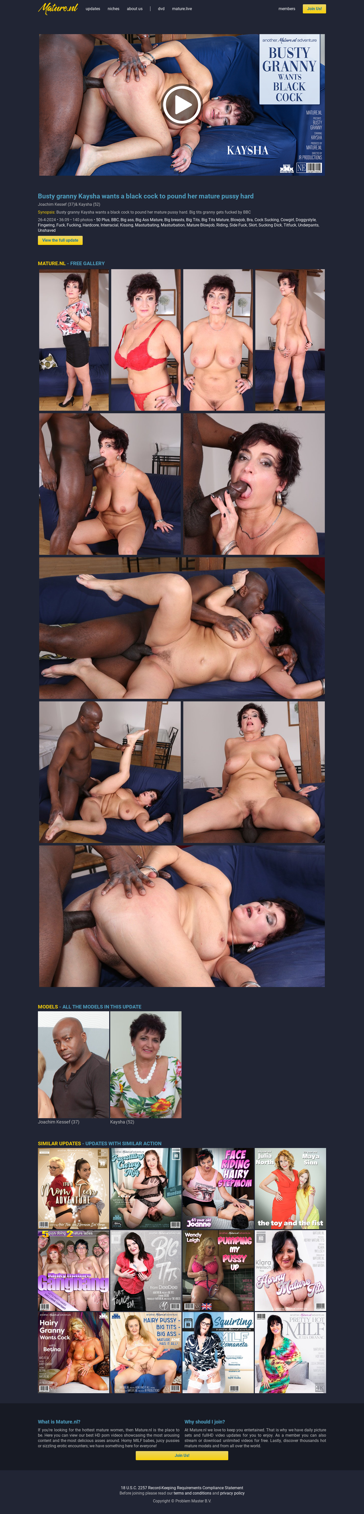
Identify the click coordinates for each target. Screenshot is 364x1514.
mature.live (182, 8)
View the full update (60, 240)
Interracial (109, 225)
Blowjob (238, 219)
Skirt (253, 225)
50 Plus (102, 219)
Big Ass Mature (149, 219)
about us (135, 8)
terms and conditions (192, 1493)
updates (93, 8)
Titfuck (290, 225)
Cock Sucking (267, 219)
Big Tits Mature (215, 219)
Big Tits (193, 219)
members (287, 8)
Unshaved (47, 230)
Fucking (74, 225)
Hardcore (91, 225)
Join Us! (314, 8)
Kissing (126, 225)
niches (113, 8)
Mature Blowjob (201, 225)
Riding (222, 225)
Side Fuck (238, 225)
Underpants (308, 225)
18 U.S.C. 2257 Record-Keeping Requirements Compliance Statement (182, 1487)
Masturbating (147, 225)
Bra (250, 219)
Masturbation (173, 225)
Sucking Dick (270, 225)
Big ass (127, 219)
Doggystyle (306, 219)
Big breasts (174, 219)
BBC (115, 219)
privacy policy (232, 1493)
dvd (161, 8)
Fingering (46, 225)
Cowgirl (287, 219)
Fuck (60, 225)
